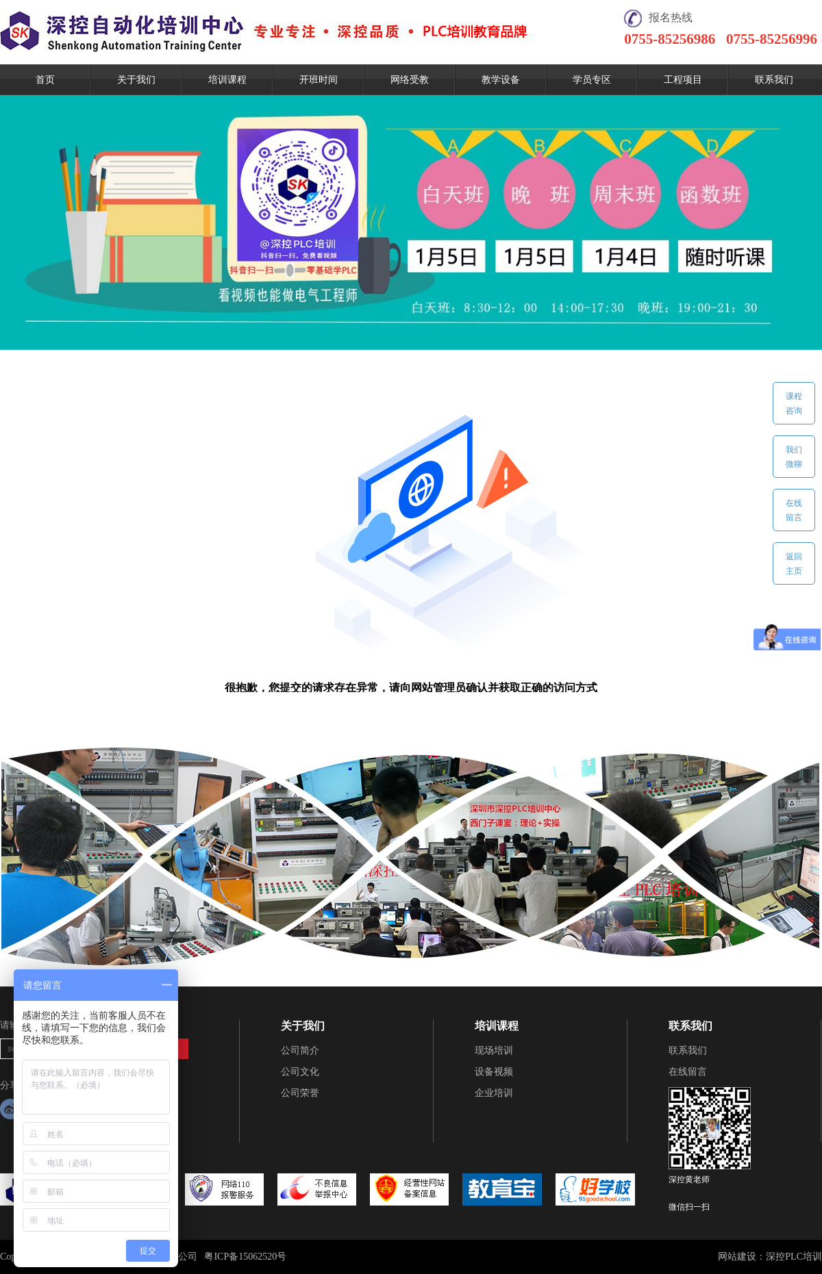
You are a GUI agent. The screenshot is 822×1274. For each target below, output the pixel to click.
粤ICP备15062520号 (245, 1256)
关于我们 (136, 80)
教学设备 (501, 80)
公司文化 (300, 1072)
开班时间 (318, 80)
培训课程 (227, 80)
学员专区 (592, 80)
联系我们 (774, 80)
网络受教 (409, 80)
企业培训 (494, 1093)
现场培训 (494, 1050)
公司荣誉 (300, 1093)
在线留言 (688, 1072)
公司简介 (300, 1050)
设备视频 (494, 1072)
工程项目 (683, 80)
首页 (45, 80)
